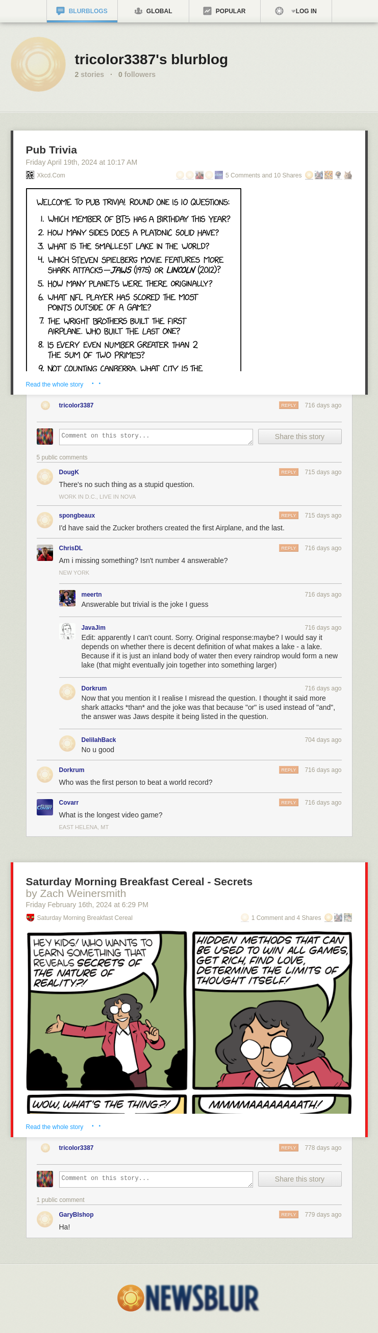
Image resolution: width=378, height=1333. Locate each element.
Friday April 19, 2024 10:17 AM (82, 162)
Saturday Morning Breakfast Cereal (85, 918)
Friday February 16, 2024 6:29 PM (87, 905)
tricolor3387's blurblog (152, 59)
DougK (69, 472)
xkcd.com (51, 175)
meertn (92, 595)
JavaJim (94, 628)
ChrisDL (71, 548)
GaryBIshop (76, 1215)
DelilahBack (99, 740)
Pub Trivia (51, 150)
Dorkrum (94, 688)
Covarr (69, 803)
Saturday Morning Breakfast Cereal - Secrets (139, 881)
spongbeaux (77, 515)
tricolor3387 (76, 405)
